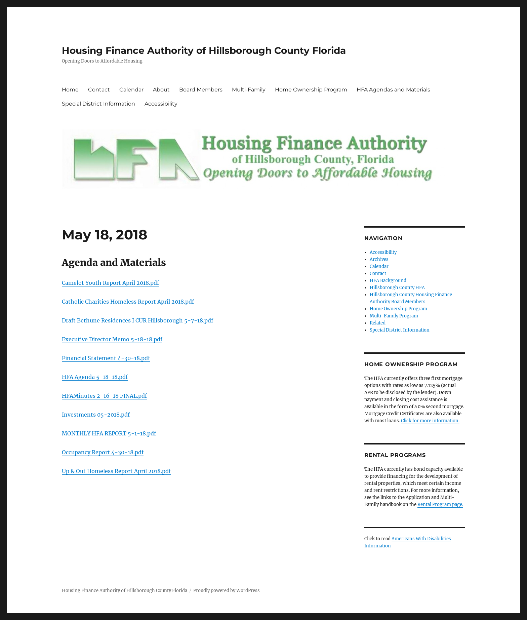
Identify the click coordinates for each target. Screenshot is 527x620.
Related (378, 323)
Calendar (131, 89)
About (161, 89)
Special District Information (98, 104)
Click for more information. (430, 421)
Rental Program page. (440, 504)
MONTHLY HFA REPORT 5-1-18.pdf (109, 433)
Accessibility (161, 104)
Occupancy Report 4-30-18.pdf (103, 452)
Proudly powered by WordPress (226, 590)
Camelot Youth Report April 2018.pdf (110, 282)
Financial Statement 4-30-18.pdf (106, 358)
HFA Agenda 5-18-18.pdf (95, 377)
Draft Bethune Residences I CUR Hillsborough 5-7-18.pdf (137, 320)
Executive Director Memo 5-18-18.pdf (112, 339)
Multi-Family (249, 89)
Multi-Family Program (394, 316)
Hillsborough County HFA (397, 287)
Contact (99, 89)
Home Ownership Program (311, 89)
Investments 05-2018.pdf (96, 414)
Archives (379, 259)
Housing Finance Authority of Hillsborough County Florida (204, 50)
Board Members (200, 89)
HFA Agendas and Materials (393, 89)
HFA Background (388, 280)
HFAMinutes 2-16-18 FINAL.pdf (104, 395)
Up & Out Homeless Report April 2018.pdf (116, 471)
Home (70, 89)
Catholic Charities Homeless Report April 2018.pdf (128, 301)
